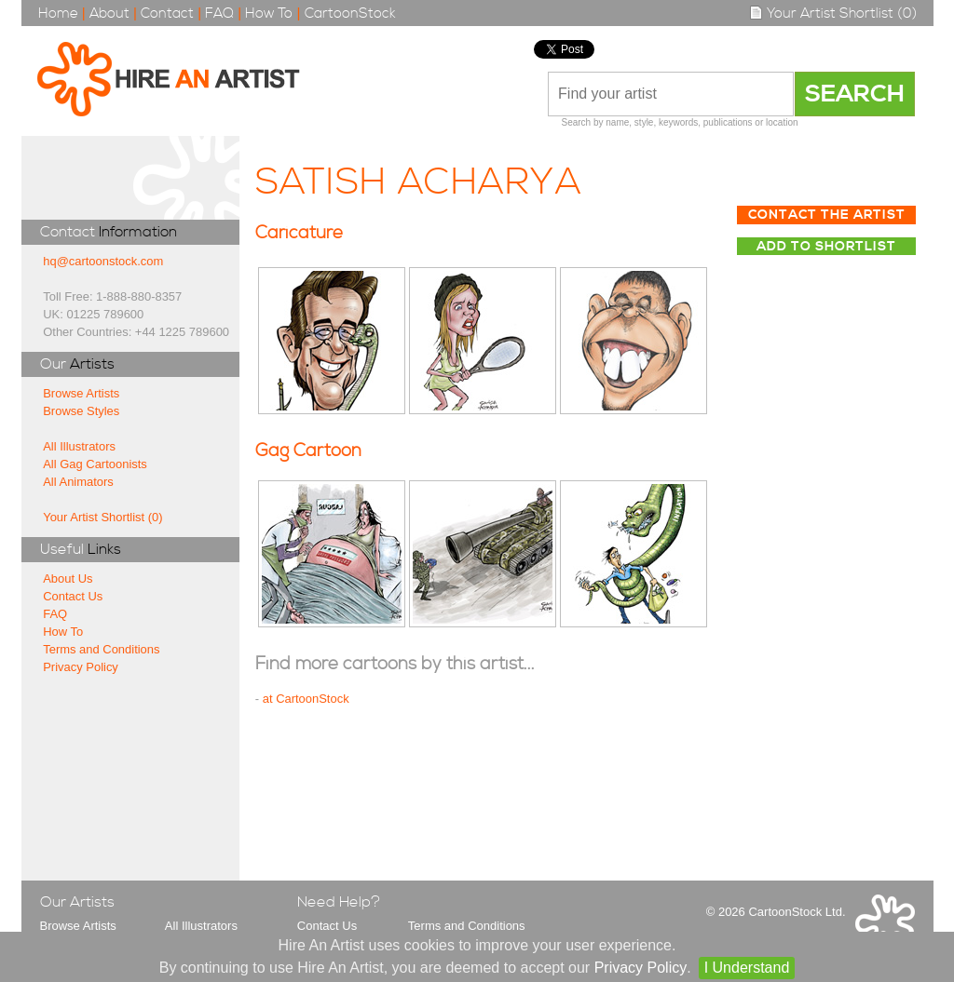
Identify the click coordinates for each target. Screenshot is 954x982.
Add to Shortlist (826, 246)
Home (58, 13)
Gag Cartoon (308, 451)
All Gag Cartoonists (95, 464)
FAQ (219, 13)
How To (269, 13)
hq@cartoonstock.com (103, 261)
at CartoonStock (306, 699)
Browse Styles (81, 411)
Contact (167, 13)
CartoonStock (350, 13)
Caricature (299, 233)
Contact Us (72, 596)
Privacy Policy (80, 667)
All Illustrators (79, 446)
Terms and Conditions (101, 649)
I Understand (747, 967)
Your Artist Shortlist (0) (833, 13)
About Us (67, 578)
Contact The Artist (827, 215)
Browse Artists (81, 393)
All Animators (78, 482)
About (109, 13)
